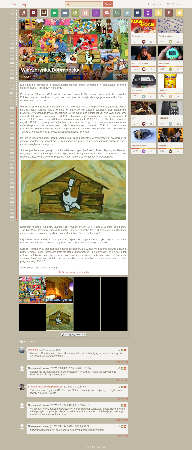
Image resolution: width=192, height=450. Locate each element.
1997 (12, 119)
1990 (12, 145)
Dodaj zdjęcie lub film (73, 335)
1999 (12, 112)
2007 (12, 82)
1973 (12, 209)
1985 (12, 164)
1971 (12, 217)
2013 (12, 59)
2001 (12, 104)
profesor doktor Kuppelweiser (45, 386)
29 (135, 151)
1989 (12, 149)
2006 (12, 85)
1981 (12, 179)
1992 (12, 138)
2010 (12, 70)
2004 (12, 93)
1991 (12, 142)
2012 (12, 63)
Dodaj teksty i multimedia (73, 272)
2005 (12, 89)
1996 (12, 123)
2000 (12, 108)
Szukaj (108, 4)
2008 (12, 78)
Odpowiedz (122, 361)
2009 (12, 74)
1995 (12, 127)
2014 (12, 55)
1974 (12, 206)
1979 (12, 187)
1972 (12, 213)
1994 (12, 130)
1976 (12, 198)
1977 (12, 194)
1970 (12, 221)
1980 (12, 183)
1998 (12, 115)
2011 (12, 67)
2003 (12, 97)
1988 (12, 153)
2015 (12, 52)
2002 (12, 100)
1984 (12, 168)
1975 (12, 202)
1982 (12, 175)
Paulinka (33, 349)
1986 (12, 160)
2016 (12, 48)
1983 (12, 172)
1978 (12, 191)
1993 (12, 134)
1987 (12, 157)
